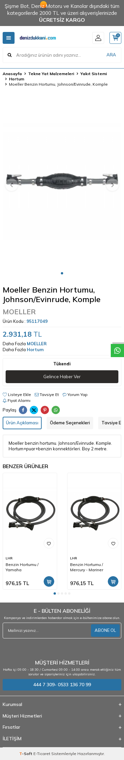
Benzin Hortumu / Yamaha (22, 567)
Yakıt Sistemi (93, 73)
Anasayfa (12, 73)
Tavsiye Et (47, 394)
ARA (111, 54)
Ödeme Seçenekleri (70, 422)
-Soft (26, 753)
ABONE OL (105, 630)
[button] (62, 273)
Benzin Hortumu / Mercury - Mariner (86, 567)
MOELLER (19, 311)
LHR (9, 558)
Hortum (16, 78)
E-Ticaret (41, 753)
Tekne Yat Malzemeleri (51, 73)
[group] (62, 181)
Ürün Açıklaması (22, 422)
